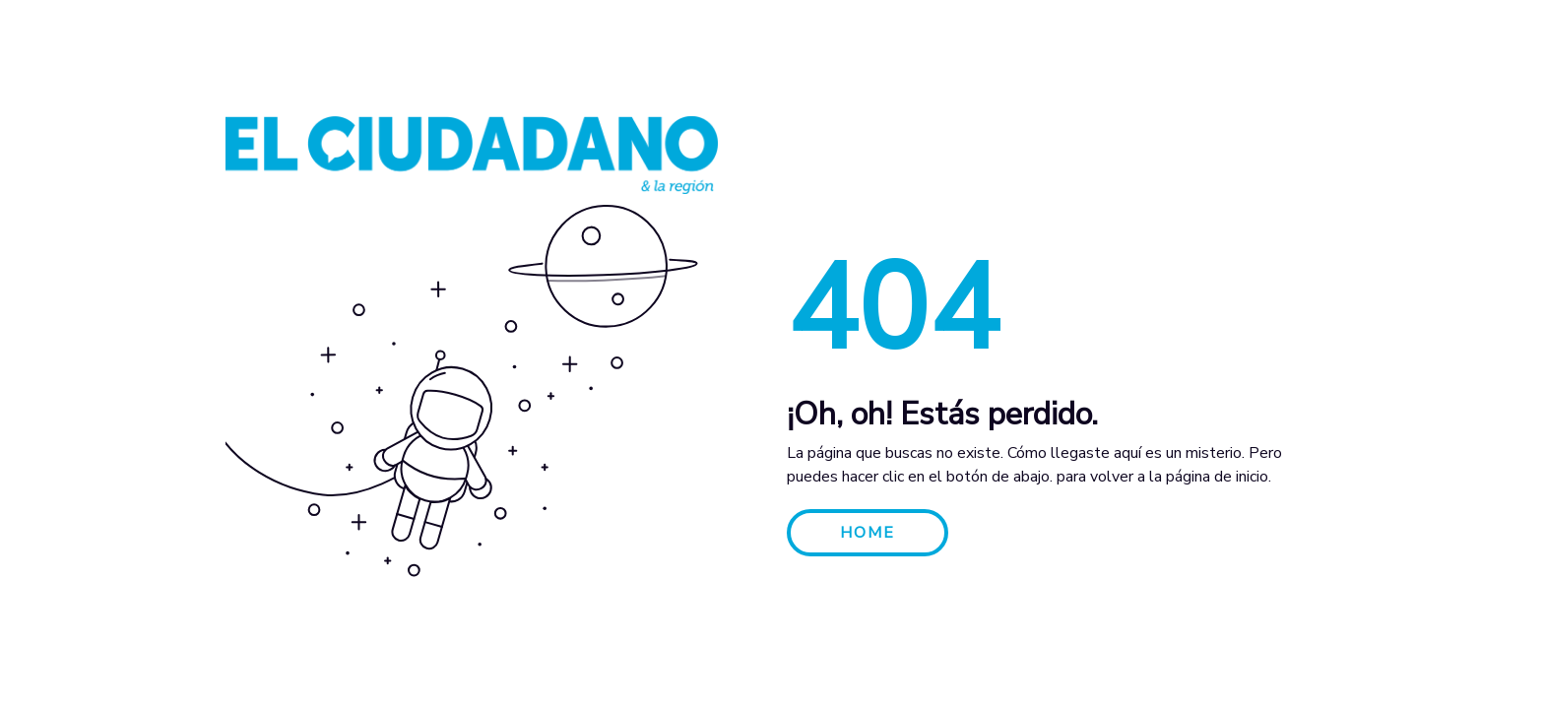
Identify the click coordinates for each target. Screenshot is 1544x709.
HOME (867, 533)
